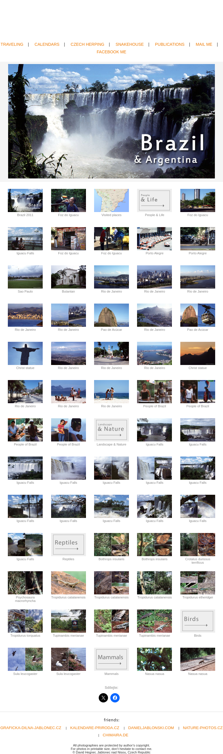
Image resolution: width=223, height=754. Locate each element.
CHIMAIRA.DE (115, 735)
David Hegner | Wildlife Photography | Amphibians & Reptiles (112, 21)
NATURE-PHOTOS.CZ (203, 728)
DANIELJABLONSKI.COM (151, 728)
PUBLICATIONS (170, 44)
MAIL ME (204, 44)
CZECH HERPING (87, 44)
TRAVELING (12, 44)
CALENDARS (47, 44)
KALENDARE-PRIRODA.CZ (94, 728)
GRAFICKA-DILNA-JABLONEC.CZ (30, 728)
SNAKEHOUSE (130, 44)
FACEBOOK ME (111, 52)
